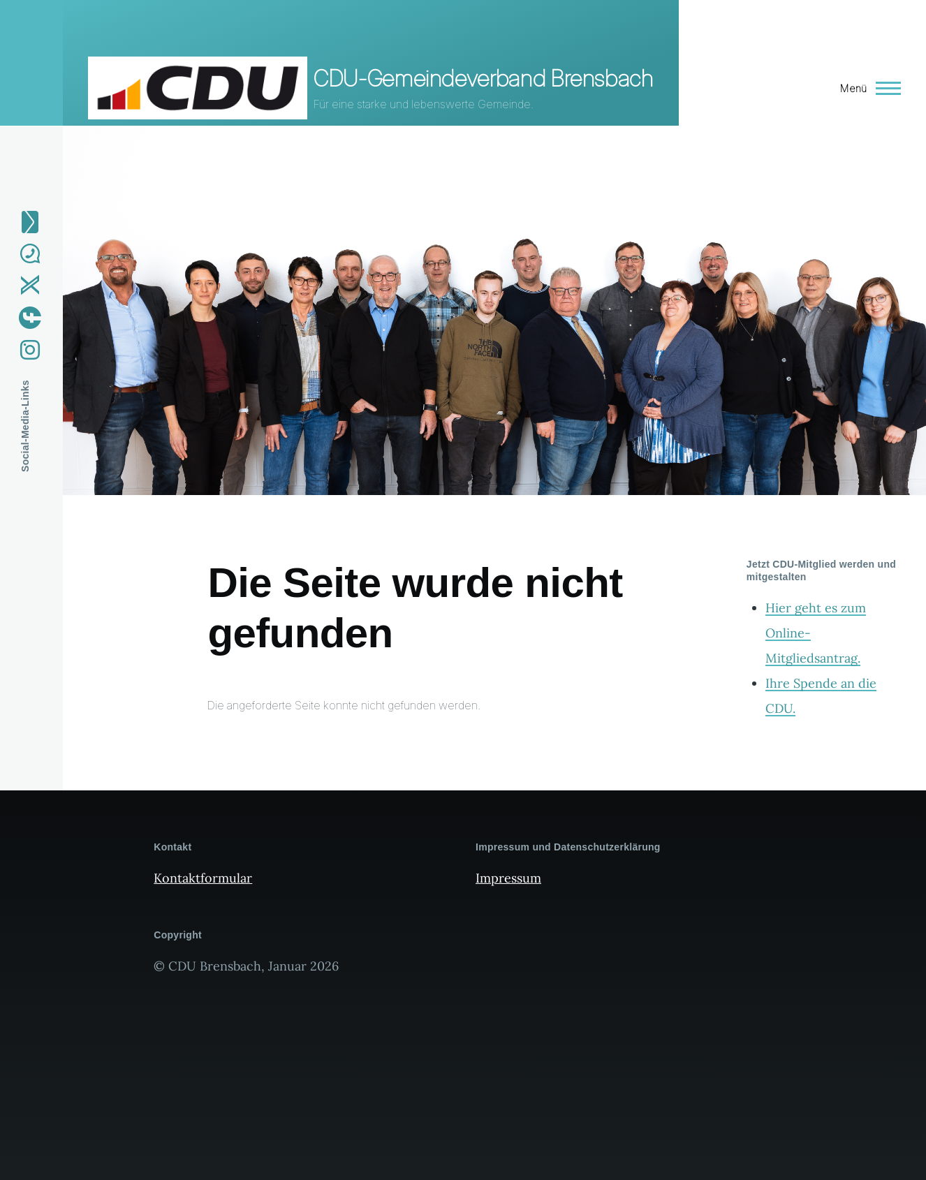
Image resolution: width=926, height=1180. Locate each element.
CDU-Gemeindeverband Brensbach (484, 78)
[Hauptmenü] (866, 88)
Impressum (508, 878)
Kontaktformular (203, 878)
